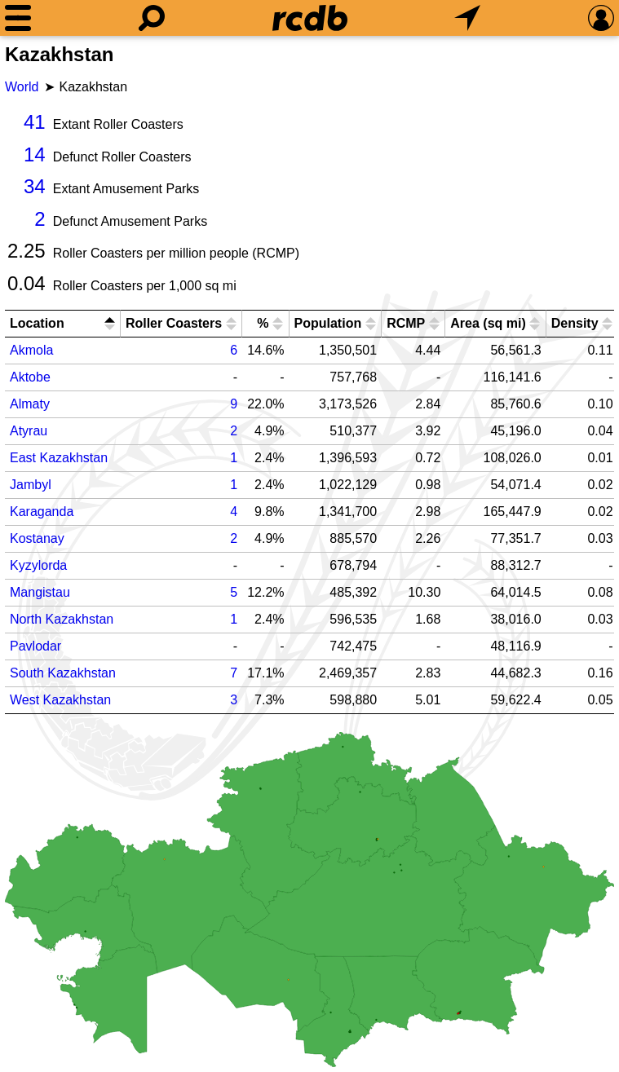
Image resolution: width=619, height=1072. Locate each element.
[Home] (309, 18)
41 (35, 122)
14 (35, 154)
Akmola (31, 350)
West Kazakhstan (60, 700)
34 (35, 186)
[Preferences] (601, 18)
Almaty (30, 404)
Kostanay (37, 538)
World (22, 87)
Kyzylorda (38, 565)
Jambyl (30, 485)
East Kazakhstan (59, 458)
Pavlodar (35, 646)
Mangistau (40, 592)
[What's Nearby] (467, 18)
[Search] (152, 18)
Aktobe (30, 377)
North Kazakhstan (61, 619)
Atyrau (28, 431)
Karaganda (41, 511)
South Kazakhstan (63, 673)
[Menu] (18, 18)
